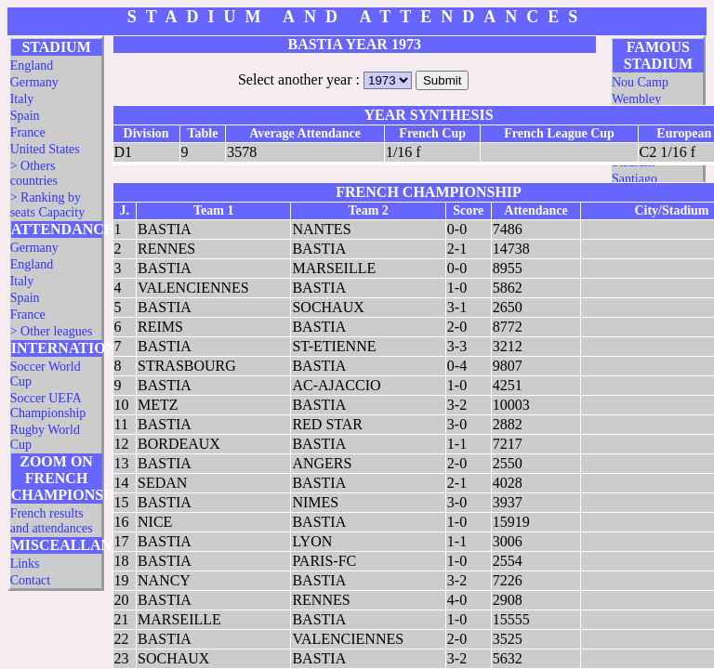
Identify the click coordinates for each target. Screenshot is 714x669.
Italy (22, 99)
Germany (34, 82)
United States (45, 149)
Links (25, 564)
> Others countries (34, 173)
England (32, 65)
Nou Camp (640, 82)
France (28, 132)
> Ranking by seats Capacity (47, 204)
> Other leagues (51, 331)
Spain (25, 116)
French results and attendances (51, 520)
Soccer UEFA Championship (48, 405)
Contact (30, 580)
